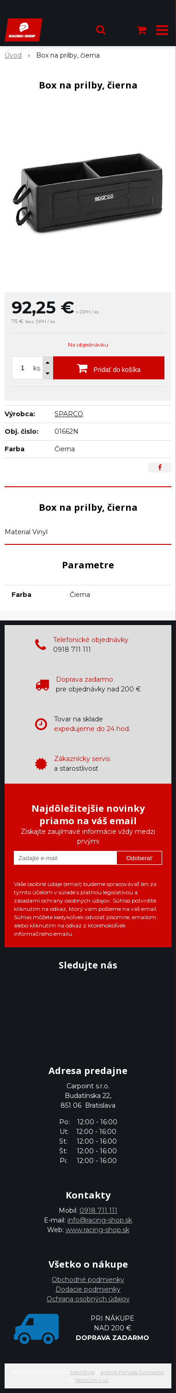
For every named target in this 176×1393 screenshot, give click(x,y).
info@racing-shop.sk (99, 1220)
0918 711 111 (98, 1210)
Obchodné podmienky (88, 1279)
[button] (100, 30)
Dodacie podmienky (88, 1289)
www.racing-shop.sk (97, 1230)
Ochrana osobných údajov (88, 1299)
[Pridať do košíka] (108, 367)
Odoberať (139, 858)
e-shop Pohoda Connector (132, 1372)
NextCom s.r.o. (92, 1380)
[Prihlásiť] (121, 30)
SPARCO (69, 414)
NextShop (82, 1372)
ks (36, 368)
